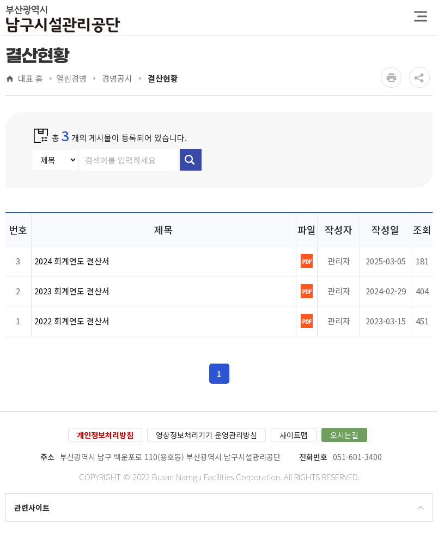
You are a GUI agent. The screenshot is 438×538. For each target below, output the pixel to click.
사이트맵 (293, 435)
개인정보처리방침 (105, 435)
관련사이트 (32, 507)
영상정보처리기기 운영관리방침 (206, 435)
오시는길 (344, 435)
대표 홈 (30, 78)
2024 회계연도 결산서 (72, 261)
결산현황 (161, 78)
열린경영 (71, 78)
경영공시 (116, 78)
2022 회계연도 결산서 (72, 321)
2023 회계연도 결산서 (72, 291)
